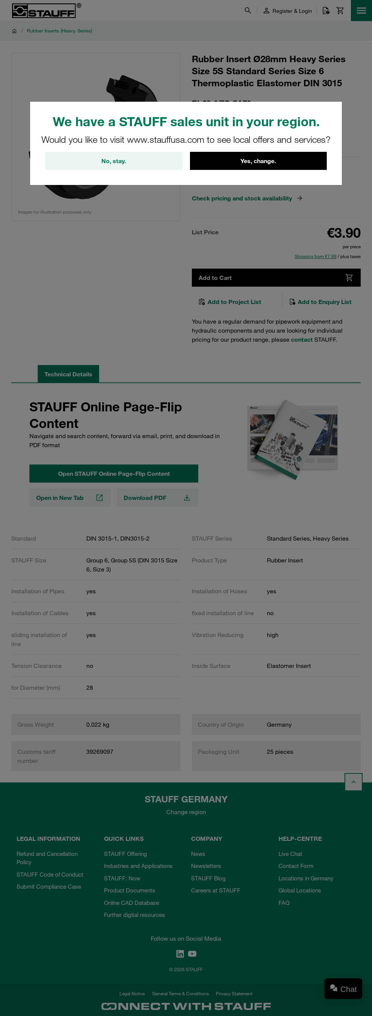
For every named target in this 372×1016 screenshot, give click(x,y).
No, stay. (113, 161)
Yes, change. (258, 161)
